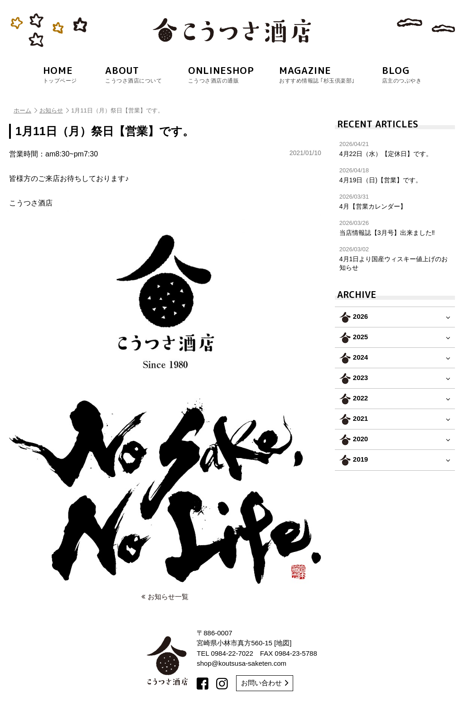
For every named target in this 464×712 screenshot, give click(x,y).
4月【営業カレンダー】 (394, 201)
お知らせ (54, 110)
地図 (283, 643)
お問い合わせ (264, 683)
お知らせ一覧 (164, 596)
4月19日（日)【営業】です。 (394, 175)
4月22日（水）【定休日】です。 (394, 149)
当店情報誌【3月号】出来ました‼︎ (394, 227)
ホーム (25, 110)
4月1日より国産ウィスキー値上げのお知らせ (394, 258)
